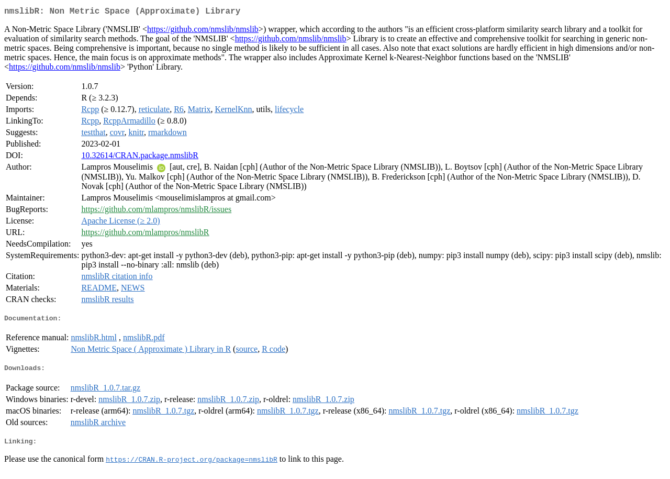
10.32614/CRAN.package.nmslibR (139, 157)
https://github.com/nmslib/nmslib (203, 31)
